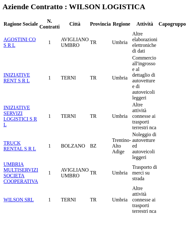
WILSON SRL (18, 199)
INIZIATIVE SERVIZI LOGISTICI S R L (20, 116)
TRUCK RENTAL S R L (19, 145)
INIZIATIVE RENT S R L (16, 77)
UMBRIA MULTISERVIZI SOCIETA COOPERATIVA (20, 173)
